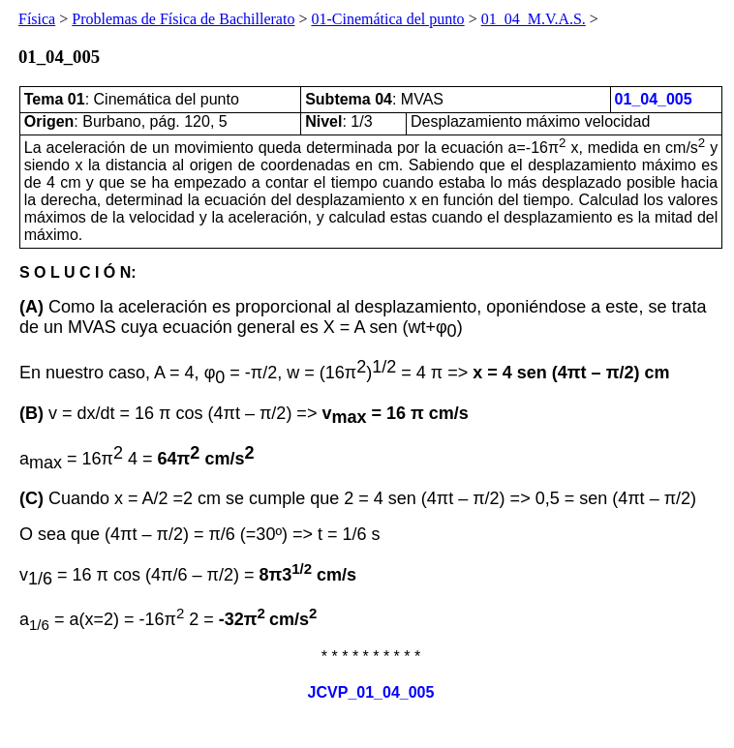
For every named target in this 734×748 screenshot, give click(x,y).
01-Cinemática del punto (387, 19)
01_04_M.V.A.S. (533, 19)
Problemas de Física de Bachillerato (183, 19)
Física (36, 19)
